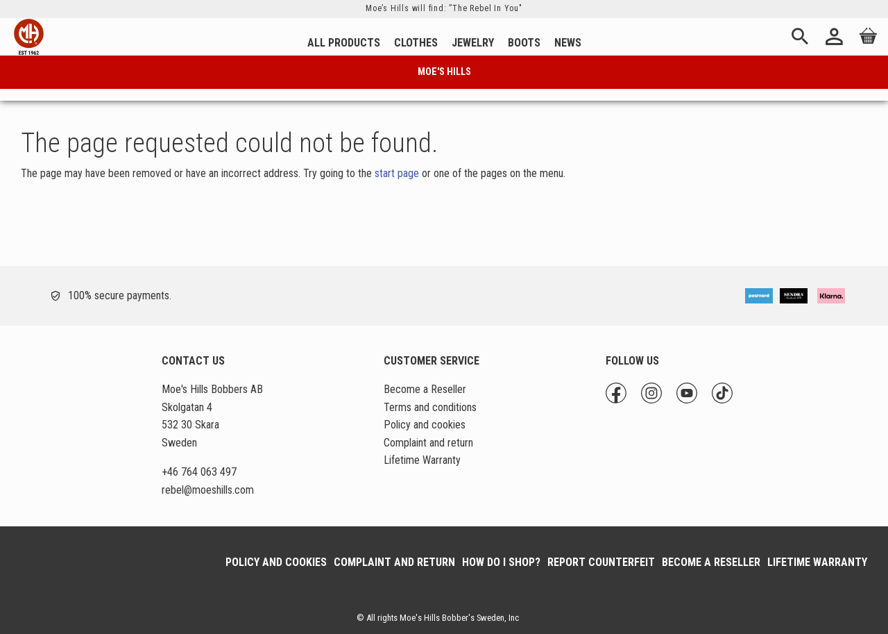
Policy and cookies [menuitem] (425, 424)
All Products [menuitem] (343, 42)
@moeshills (208, 490)
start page (397, 173)
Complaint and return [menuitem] (428, 442)
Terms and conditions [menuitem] (430, 407)
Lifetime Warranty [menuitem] (422, 460)
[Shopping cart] (866, 45)
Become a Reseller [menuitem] (425, 389)
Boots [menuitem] (524, 42)
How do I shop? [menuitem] (501, 562)
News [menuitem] (567, 42)
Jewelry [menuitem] (473, 42)
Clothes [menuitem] (416, 42)
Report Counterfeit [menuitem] (601, 562)
